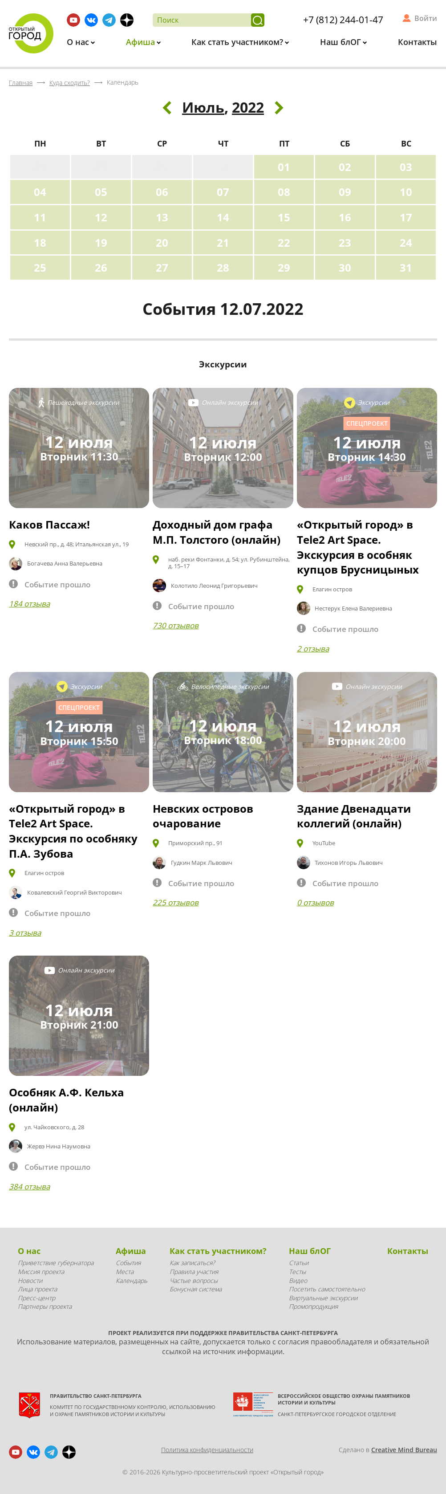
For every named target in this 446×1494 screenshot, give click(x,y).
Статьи (298, 1262)
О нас (79, 42)
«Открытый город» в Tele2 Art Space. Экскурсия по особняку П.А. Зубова (73, 831)
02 (345, 166)
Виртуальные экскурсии (323, 1298)
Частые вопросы (194, 1280)
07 (223, 191)
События (128, 1262)
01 (284, 166)
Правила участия (194, 1271)
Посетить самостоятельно (327, 1289)
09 (345, 191)
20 (162, 242)
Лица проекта (37, 1289)
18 (40, 242)
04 (40, 191)
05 (101, 191)
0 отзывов (315, 902)
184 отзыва (29, 603)
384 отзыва (29, 1186)
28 (223, 267)
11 (40, 217)
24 (406, 242)
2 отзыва (313, 648)
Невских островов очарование (203, 816)
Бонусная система (196, 1289)
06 (162, 191)
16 (345, 217)
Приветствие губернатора (55, 1262)
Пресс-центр (36, 1298)
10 (406, 191)
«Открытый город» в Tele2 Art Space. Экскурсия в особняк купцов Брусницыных (358, 547)
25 (40, 267)
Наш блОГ (341, 42)
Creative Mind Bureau (404, 1449)
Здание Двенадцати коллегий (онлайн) (354, 816)
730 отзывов (176, 625)
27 (162, 267)
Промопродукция (313, 1306)
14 (223, 217)
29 (284, 267)
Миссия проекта (41, 1271)
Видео (298, 1280)
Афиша (141, 42)
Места (125, 1271)
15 (284, 217)
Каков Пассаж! (49, 524)
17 (406, 217)
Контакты (417, 42)
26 (101, 267)
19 (101, 242)
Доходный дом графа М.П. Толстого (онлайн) (216, 532)
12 (101, 217)
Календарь (131, 1280)
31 (406, 267)
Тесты (297, 1271)
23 (345, 242)
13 (162, 217)
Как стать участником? (238, 42)
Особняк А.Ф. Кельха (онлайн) (66, 1100)
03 (406, 166)
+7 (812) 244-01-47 (343, 19)
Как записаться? (192, 1262)
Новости (30, 1280)
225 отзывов (176, 902)
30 (345, 267)
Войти (425, 18)
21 (223, 242)
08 (284, 191)
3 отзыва (25, 933)
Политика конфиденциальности (207, 1449)
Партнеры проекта (45, 1306)
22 (284, 242)
